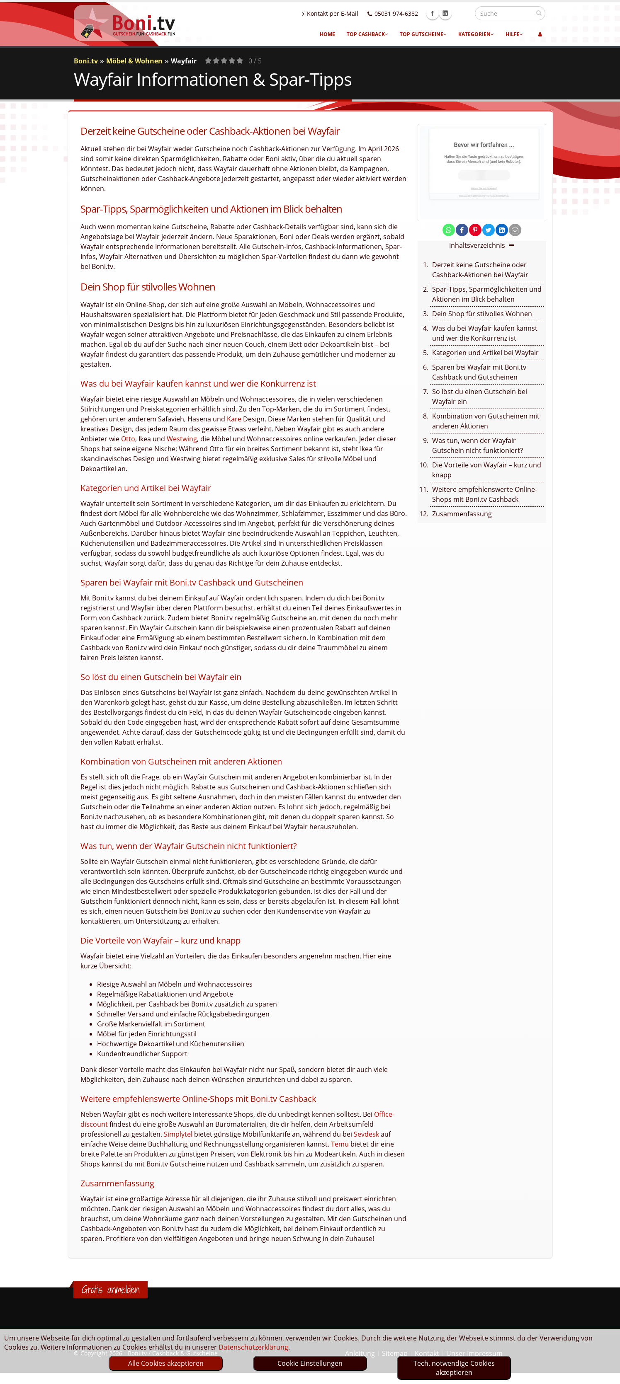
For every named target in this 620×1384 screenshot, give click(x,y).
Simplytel (178, 1134)
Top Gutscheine (423, 34)
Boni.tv (86, 60)
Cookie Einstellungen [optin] (310, 1363)
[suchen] (539, 12)
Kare (234, 418)
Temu (340, 1144)
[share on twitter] (488, 230)
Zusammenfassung (462, 513)
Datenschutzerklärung (253, 1347)
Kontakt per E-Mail (348, 13)
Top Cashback (367, 34)
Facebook (450, 13)
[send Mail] (515, 230)
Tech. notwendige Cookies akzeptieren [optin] (454, 1368)
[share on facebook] (462, 230)
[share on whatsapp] (448, 230)
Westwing (182, 438)
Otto (128, 438)
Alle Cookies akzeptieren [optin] (166, 1363)
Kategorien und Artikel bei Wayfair (485, 352)
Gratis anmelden (110, 1289)
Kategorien (476, 34)
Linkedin (463, 13)
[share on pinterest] (475, 230)
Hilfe (514, 34)
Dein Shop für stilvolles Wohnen (482, 313)
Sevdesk (366, 1134)
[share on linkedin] (501, 230)
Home (327, 34)
